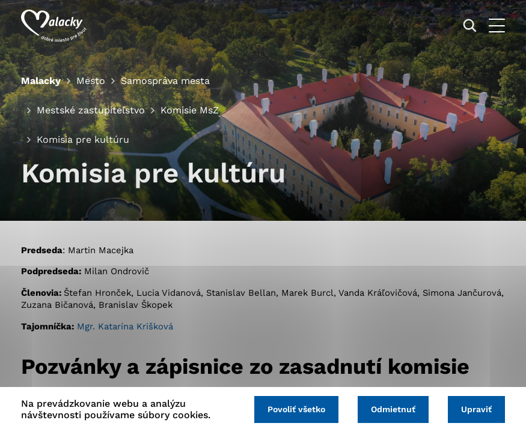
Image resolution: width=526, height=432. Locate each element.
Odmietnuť (393, 409)
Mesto (90, 80)
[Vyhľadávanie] (470, 25)
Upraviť (476, 409)
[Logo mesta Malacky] (54, 26)
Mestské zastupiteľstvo (91, 110)
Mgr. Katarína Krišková (125, 326)
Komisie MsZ (190, 110)
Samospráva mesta (165, 80)
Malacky (41, 80)
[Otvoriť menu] (497, 25)
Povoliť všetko (296, 409)
